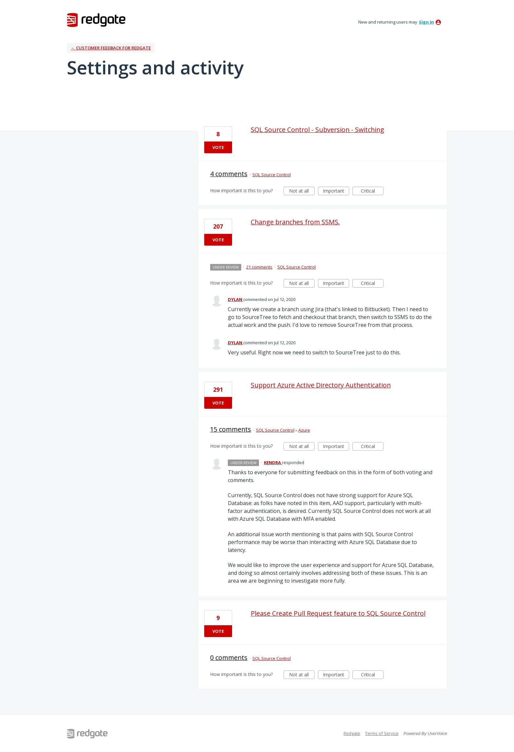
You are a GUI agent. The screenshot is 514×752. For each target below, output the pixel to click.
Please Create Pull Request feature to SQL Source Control (338, 613)
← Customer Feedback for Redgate (111, 48)
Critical (372, 191)
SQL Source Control (271, 175)
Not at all (302, 191)
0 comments (228, 657)
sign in (426, 22)
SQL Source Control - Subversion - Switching (317, 129)
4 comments (228, 173)
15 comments (230, 429)
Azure (304, 430)
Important (336, 191)
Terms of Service (382, 733)
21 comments (259, 267)
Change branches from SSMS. (295, 221)
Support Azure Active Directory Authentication (321, 385)
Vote (218, 147)
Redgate (352, 733)
